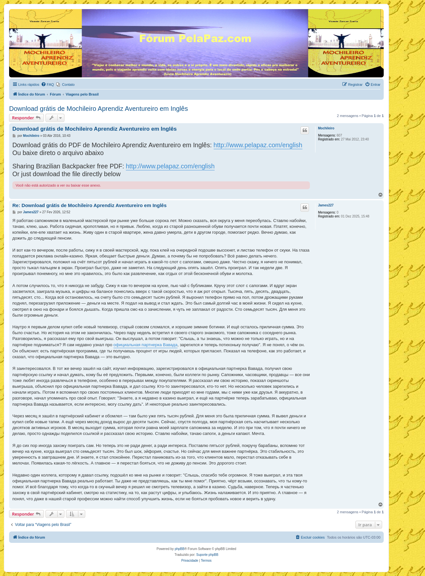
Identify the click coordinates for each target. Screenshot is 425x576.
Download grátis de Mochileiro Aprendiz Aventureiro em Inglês (98, 108)
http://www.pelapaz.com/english (258, 145)
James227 (326, 205)
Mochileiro (326, 128)
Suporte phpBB (207, 554)
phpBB (179, 549)
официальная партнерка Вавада (145, 344)
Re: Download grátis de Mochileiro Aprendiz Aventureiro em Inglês (89, 205)
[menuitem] (47, 84)
